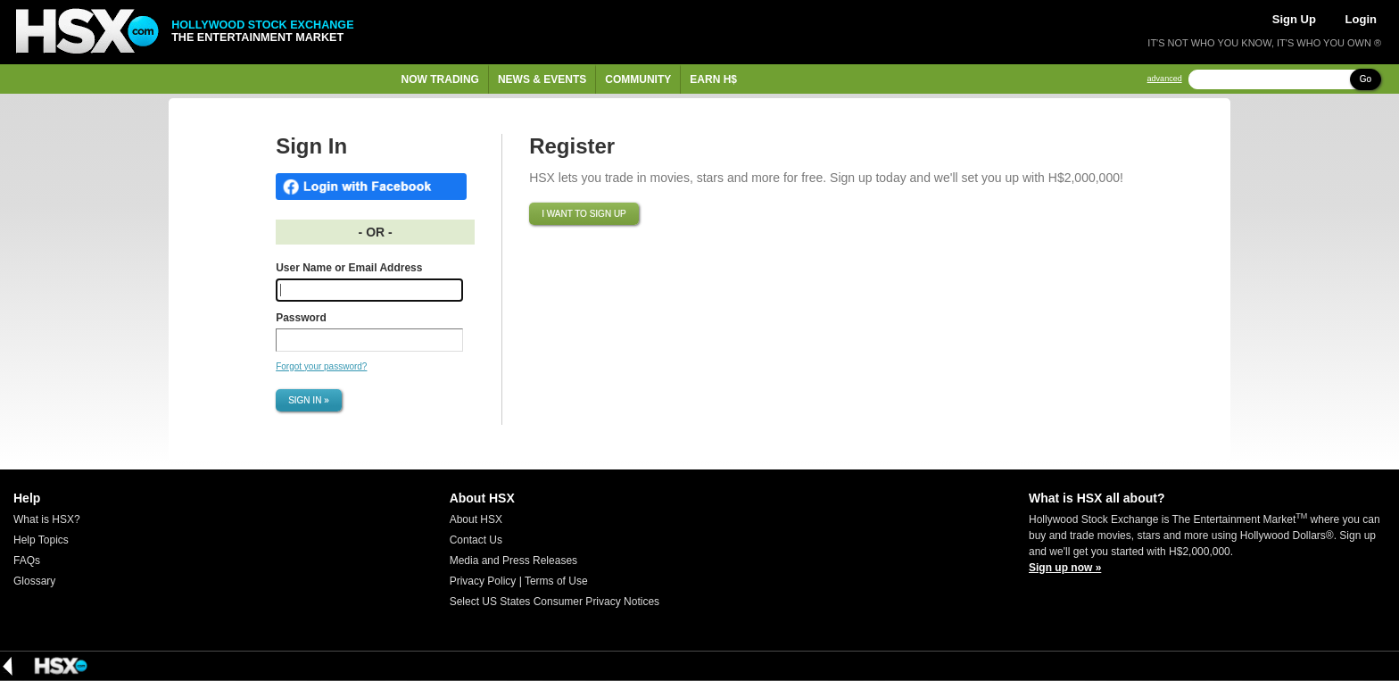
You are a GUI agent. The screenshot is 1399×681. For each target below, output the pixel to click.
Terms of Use (556, 581)
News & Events (542, 79)
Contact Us (476, 540)
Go (1365, 79)
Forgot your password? (321, 366)
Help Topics (41, 540)
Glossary (34, 581)
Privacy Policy (483, 581)
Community (638, 79)
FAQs (26, 560)
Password (301, 317)
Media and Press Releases (513, 560)
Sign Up (1294, 19)
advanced (1164, 79)
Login (1361, 19)
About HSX (476, 519)
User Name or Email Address (349, 268)
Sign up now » (1065, 567)
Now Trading (440, 79)
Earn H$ (713, 79)
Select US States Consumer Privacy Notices (554, 601)
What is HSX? (46, 519)
